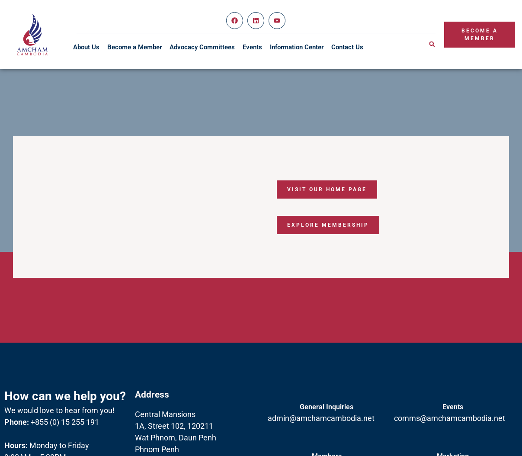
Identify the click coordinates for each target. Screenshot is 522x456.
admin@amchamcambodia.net (321, 418)
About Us (86, 47)
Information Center (296, 47)
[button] (432, 44)
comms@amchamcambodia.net (449, 418)
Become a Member (134, 47)
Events (252, 47)
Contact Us (347, 47)
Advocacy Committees (202, 47)
